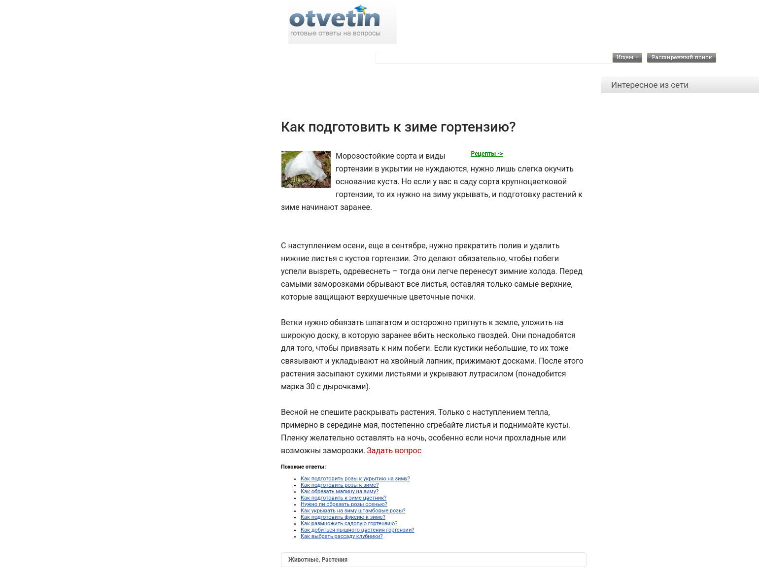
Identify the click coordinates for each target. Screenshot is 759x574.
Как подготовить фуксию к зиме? (343, 517)
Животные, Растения (317, 559)
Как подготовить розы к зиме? (340, 485)
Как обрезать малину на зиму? (340, 491)
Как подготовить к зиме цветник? (343, 498)
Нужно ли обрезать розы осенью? (344, 504)
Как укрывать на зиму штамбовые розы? (353, 510)
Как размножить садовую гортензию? (349, 523)
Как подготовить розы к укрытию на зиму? (355, 478)
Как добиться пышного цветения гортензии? (357, 530)
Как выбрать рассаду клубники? (342, 536)
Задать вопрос (394, 450)
